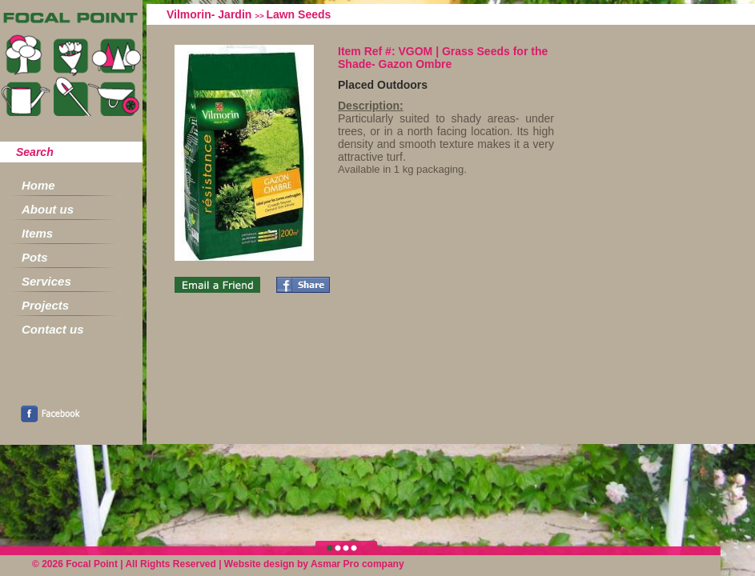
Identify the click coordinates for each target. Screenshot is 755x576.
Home (38, 185)
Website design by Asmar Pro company (314, 564)
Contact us (53, 329)
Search (35, 152)
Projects (45, 305)
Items (37, 233)
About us (48, 209)
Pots (35, 257)
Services (46, 281)
